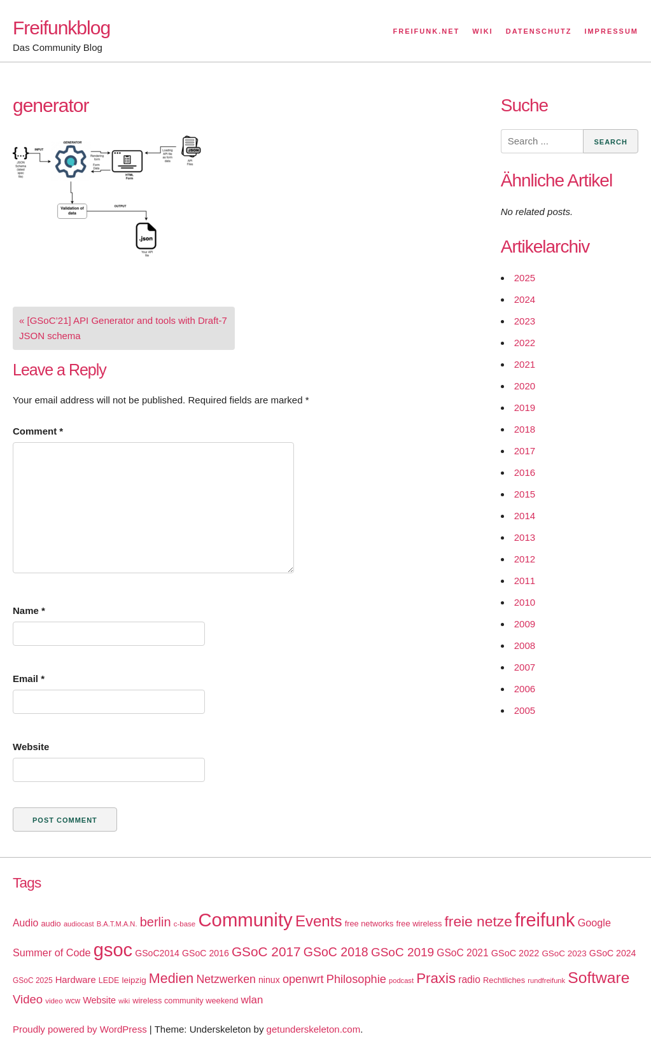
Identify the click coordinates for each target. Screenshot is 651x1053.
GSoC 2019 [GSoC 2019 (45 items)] (402, 952)
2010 (524, 602)
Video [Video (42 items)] (28, 999)
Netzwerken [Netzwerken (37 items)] (225, 979)
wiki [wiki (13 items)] (124, 1001)
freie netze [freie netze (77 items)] (478, 921)
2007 (524, 667)
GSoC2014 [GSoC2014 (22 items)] (157, 953)
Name (29, 610)
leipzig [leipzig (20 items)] (134, 980)
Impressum (611, 31)
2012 (524, 559)
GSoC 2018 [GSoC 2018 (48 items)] (336, 952)
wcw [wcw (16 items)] (73, 1000)
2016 (524, 472)
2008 (524, 645)
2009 (524, 623)
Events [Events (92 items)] (318, 921)
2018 (524, 429)
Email (29, 678)
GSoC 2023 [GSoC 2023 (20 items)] (564, 953)
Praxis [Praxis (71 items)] (436, 978)
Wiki (482, 31)
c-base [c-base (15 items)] (184, 924)
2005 (524, 710)
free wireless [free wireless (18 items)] (419, 923)
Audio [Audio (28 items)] (25, 922)
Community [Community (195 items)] (245, 919)
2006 (524, 688)
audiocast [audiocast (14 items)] (79, 924)
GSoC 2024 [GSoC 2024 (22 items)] (612, 953)
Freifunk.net (426, 31)
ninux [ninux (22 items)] (269, 980)
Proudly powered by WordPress (80, 1029)
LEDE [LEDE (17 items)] (109, 980)
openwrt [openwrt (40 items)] (303, 979)
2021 (524, 364)
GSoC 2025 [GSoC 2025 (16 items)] (33, 980)
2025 (524, 277)
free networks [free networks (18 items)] (369, 923)
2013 (524, 537)
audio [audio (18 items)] (50, 923)
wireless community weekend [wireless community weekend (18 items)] (185, 1000)
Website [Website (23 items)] (99, 1000)
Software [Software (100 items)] (598, 977)
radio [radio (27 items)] (469, 979)
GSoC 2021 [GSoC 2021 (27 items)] (462, 952)
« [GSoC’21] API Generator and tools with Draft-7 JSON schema (123, 328)
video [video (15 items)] (53, 1001)
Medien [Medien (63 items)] (171, 978)
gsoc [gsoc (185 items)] (113, 950)
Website (31, 746)
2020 (524, 385)
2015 (524, 494)
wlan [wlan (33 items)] (252, 1000)
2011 (524, 580)
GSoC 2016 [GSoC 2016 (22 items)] (205, 953)
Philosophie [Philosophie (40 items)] (356, 979)
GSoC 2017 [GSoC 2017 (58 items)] (266, 951)
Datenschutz (539, 31)
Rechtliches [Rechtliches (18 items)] (504, 980)
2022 (524, 342)
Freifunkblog (61, 27)
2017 (524, 450)
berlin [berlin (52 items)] (155, 922)
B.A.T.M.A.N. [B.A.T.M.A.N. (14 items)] (117, 924)
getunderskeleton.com (314, 1029)
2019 (524, 407)
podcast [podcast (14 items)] (401, 980)
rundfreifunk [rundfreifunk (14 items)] (546, 980)
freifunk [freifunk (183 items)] (545, 920)
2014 (524, 515)
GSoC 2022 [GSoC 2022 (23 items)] (515, 953)
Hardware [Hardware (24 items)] (75, 980)
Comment (38, 431)
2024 (524, 299)
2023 (524, 321)
